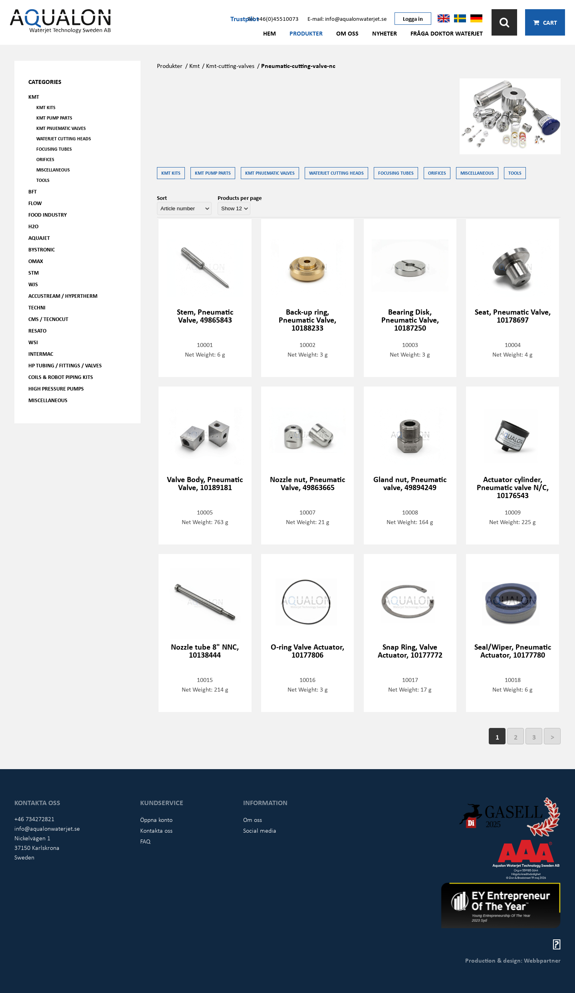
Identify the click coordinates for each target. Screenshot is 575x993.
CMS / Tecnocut (48, 319)
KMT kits (46, 107)
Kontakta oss (156, 830)
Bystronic (41, 249)
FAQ (145, 841)
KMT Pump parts (54, 118)
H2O (33, 226)
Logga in (413, 18)
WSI (33, 342)
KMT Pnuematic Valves (61, 128)
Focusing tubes (54, 149)
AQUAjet (39, 237)
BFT (32, 191)
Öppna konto (156, 819)
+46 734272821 (34, 818)
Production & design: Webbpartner (513, 960)
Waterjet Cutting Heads (63, 139)
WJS (33, 284)
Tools (43, 180)
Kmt (194, 65)
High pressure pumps (56, 388)
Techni (37, 307)
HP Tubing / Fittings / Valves (65, 365)
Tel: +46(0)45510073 (273, 18)
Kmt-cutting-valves (230, 65)
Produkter (306, 33)
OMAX (35, 261)
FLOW (35, 203)
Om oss (347, 33)
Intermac (40, 353)
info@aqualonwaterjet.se (47, 828)
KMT (33, 96)
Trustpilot (244, 18)
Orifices (45, 159)
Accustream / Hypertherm (62, 295)
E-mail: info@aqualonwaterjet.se (347, 18)
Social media (259, 830)
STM (33, 272)
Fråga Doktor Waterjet (446, 33)
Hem (269, 33)
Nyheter (384, 33)
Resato (37, 330)
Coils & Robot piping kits (60, 377)
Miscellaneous (53, 170)
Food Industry (47, 214)
